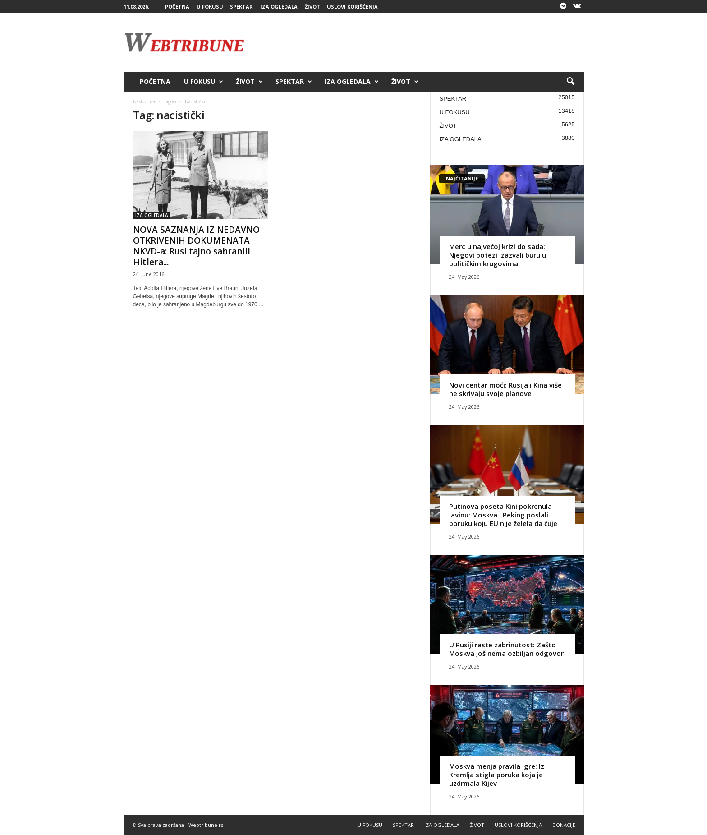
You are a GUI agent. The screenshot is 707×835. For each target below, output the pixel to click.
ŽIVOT (312, 6)
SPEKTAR (241, 6)
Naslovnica (144, 101)
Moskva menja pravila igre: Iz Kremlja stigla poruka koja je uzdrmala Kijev (496, 774)
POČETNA (177, 6)
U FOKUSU (210, 6)
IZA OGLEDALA (279, 6)
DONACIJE (563, 824)
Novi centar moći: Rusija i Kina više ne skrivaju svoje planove (505, 389)
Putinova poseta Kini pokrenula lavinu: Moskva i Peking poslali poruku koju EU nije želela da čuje (503, 515)
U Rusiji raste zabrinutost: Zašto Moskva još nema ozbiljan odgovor (506, 649)
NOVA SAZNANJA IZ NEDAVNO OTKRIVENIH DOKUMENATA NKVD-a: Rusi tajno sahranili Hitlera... (196, 246)
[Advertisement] (420, 42)
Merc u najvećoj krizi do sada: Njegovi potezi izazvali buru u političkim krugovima (497, 255)
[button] (570, 82)
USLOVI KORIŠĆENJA (352, 6)
